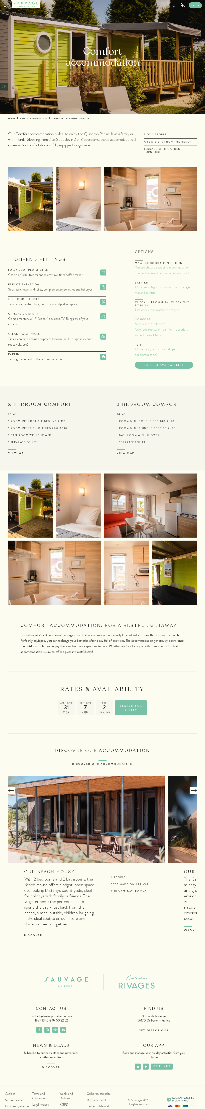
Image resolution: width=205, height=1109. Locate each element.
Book (195, 5)
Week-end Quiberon (66, 1097)
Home (12, 118)
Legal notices (40, 1105)
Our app (162, 1068)
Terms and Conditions (39, 1097)
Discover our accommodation (102, 765)
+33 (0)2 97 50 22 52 (54, 1021)
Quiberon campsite (99, 1095)
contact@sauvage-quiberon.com (51, 1017)
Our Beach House (49, 873)
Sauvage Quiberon (69, 983)
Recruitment (98, 1101)
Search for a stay (131, 709)
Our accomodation (34, 118)
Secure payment (15, 1101)
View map (17, 453)
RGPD (63, 1105)
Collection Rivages (130, 983)
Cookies (10, 1095)
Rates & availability (164, 365)
